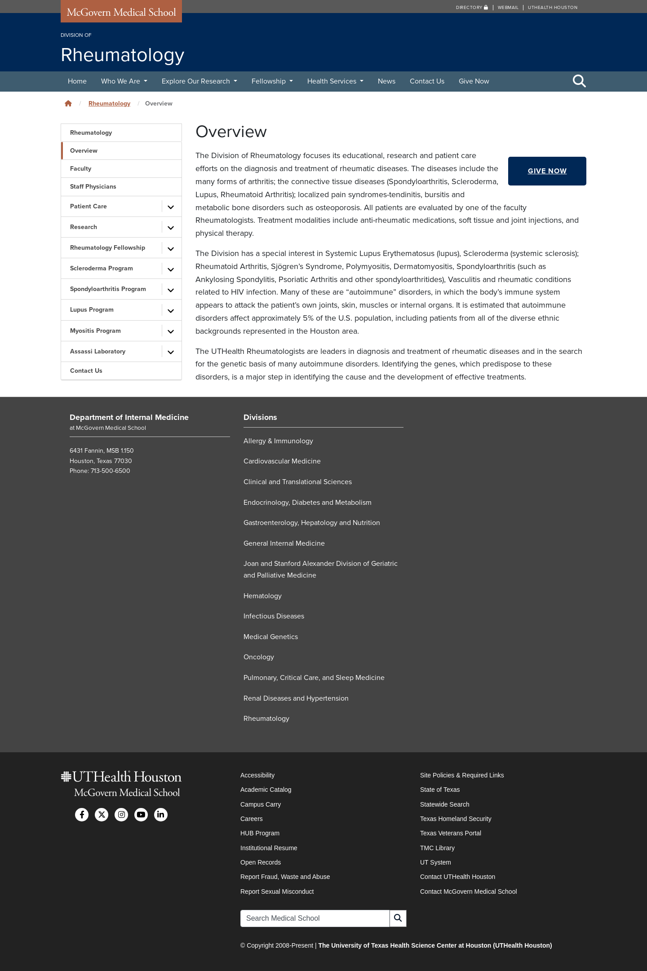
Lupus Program (92, 309)
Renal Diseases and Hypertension (296, 698)
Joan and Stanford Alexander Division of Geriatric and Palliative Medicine (321, 569)
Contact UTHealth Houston (457, 876)
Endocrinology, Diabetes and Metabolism (308, 502)
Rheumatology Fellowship (107, 248)
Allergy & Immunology (278, 441)
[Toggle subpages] (171, 206)
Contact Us (427, 81)
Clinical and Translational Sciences (298, 481)
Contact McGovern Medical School (468, 891)
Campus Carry (260, 804)
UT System (435, 862)
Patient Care (88, 206)
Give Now (474, 81)
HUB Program (259, 833)
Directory (472, 7)
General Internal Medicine (284, 543)
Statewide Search (445, 804)
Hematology (263, 595)
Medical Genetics (271, 636)
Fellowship (270, 81)
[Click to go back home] (68, 103)
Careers (251, 818)
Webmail (508, 7)
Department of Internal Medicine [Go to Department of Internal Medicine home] (129, 417)
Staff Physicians (93, 186)
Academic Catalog (266, 789)
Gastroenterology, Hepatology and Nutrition (312, 522)
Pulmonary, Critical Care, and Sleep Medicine (314, 677)
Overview (83, 150)
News (386, 81)
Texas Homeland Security (456, 818)
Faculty (80, 168)
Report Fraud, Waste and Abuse (285, 876)
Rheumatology (109, 103)
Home (77, 81)
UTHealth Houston (552, 7)
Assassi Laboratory (97, 351)
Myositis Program (95, 331)
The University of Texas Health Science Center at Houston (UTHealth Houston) (435, 945)
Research (83, 227)
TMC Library (437, 848)
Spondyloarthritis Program (108, 289)
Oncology (259, 657)
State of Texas (440, 789)
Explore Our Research (197, 81)
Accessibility (257, 775)
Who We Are (121, 81)
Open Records (260, 862)
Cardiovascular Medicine (282, 461)
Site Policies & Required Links (462, 775)
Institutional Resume (268, 848)
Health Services (332, 81)
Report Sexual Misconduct (277, 891)
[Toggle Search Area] (579, 82)
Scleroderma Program (101, 268)
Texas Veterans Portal (450, 833)
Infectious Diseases (274, 616)
